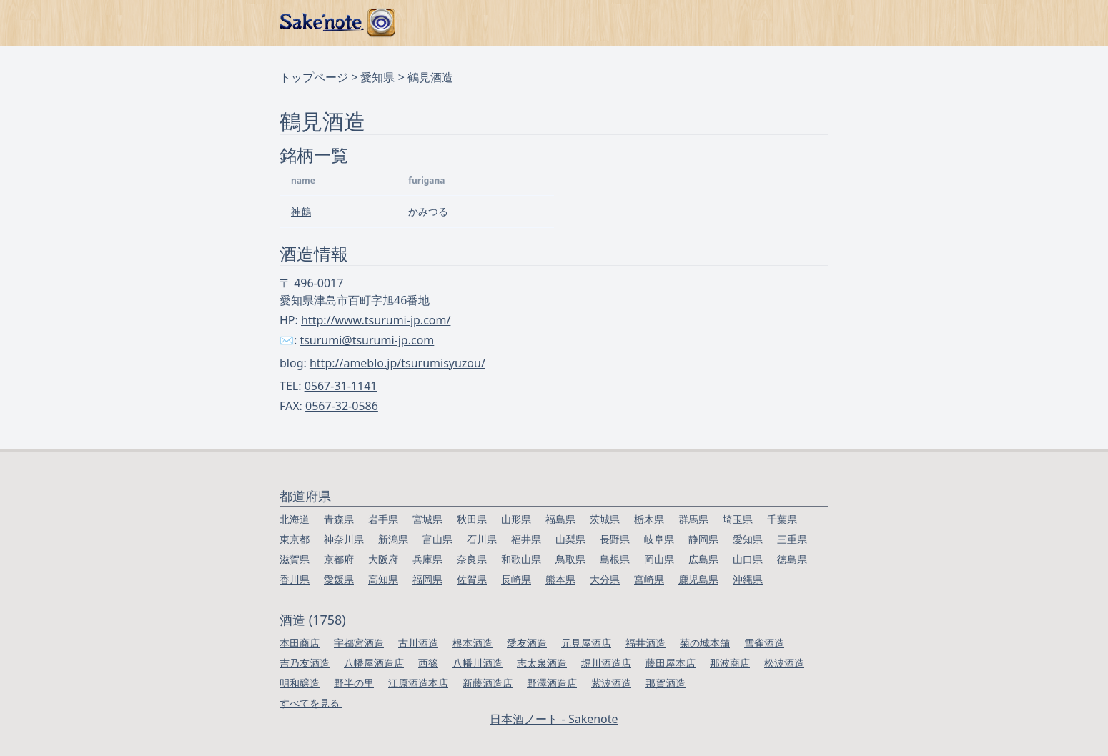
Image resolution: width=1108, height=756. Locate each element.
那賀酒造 (665, 683)
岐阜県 (659, 539)
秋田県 (472, 519)
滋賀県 (295, 559)
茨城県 (605, 519)
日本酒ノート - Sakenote (554, 719)
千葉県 (782, 519)
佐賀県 (472, 579)
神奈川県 (344, 539)
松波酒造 (784, 663)
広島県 (703, 559)
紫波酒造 (611, 683)
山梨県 (570, 539)
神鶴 (301, 211)
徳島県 (792, 559)
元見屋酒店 (586, 643)
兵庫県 (427, 559)
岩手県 (383, 519)
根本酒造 (472, 643)
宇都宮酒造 (359, 643)
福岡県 (427, 579)
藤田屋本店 (670, 663)
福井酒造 (645, 643)
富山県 (437, 539)
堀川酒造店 (606, 663)
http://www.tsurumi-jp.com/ (375, 320)
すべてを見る (311, 703)
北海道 (295, 519)
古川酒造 (418, 643)
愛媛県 (339, 579)
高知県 (383, 579)
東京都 (295, 539)
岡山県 (659, 559)
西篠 (428, 663)
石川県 (482, 539)
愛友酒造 (527, 643)
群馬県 (693, 519)
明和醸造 (300, 683)
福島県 (560, 519)
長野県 (615, 539)
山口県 (748, 559)
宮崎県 (649, 579)
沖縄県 (748, 579)
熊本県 (560, 579)
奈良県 (472, 559)
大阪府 (383, 559)
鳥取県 (570, 559)
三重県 (792, 539)
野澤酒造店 (552, 683)
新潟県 (393, 539)
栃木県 (649, 519)
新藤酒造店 (488, 683)
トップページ (314, 77)
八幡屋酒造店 (374, 663)
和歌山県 (521, 559)
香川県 (295, 579)
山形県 (516, 519)
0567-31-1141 (341, 386)
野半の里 (354, 683)
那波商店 (730, 663)
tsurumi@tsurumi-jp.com (367, 340)
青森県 (339, 519)
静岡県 (703, 539)
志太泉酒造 (542, 663)
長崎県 (516, 579)
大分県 (605, 579)
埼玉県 (738, 519)
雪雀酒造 (764, 643)
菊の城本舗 (705, 643)
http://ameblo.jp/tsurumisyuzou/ (397, 363)
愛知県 (377, 77)
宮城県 (427, 519)
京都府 (339, 559)
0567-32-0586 (341, 406)
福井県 (526, 539)
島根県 (615, 559)
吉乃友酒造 (305, 663)
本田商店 (300, 643)
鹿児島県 (698, 579)
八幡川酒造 (477, 663)
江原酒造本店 (418, 683)
